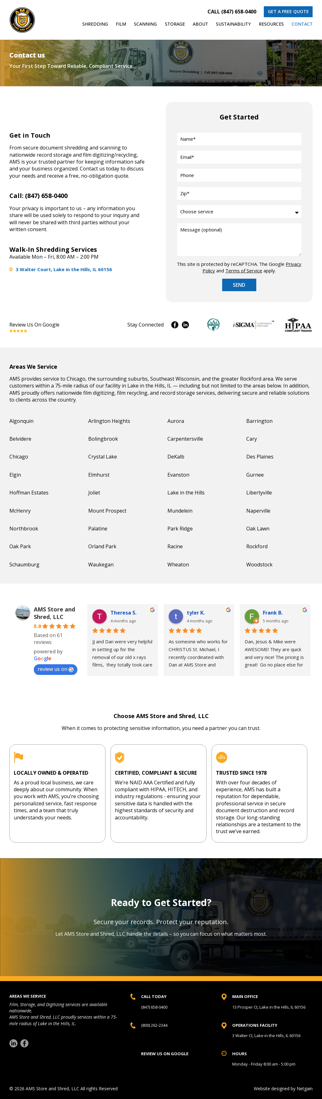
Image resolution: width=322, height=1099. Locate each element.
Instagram (185, 324)
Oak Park (20, 546)
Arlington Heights (109, 421)
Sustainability (233, 24)
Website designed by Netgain (283, 1088)
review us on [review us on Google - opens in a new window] (56, 669)
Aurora (175, 421)
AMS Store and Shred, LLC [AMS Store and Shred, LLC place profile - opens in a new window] (54, 612)
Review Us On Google (34, 324)
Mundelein (179, 510)
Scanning (145, 24)
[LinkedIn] (13, 1043)
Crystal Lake (102, 456)
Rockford (257, 546)
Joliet (94, 492)
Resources (271, 24)
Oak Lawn (257, 528)
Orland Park (102, 546)
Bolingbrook (103, 438)
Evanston (178, 474)
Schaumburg (24, 564)
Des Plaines (259, 456)
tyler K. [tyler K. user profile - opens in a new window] (196, 612)
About (200, 24)
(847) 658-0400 (46, 195)
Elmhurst (99, 474)
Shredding (95, 24)
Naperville (258, 510)
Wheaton (178, 564)
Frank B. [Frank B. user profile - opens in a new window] (273, 612)
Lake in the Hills (186, 492)
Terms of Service (243, 270)
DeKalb (175, 456)
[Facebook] (24, 1043)
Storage (175, 24)
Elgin (15, 474)
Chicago (18, 456)
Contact (302, 24)
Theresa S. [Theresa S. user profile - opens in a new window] (123, 612)
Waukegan (101, 564)
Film (121, 24)
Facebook (174, 324)
